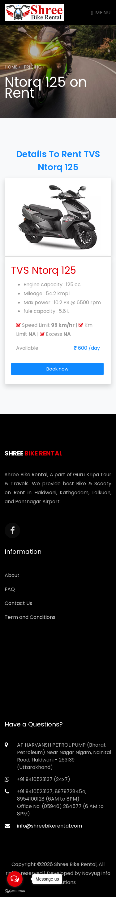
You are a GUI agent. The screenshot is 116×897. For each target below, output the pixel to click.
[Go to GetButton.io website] (15, 891)
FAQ (10, 589)
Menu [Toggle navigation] (101, 12)
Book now (57, 369)
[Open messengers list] (15, 879)
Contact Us (18, 603)
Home (12, 67)
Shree (33, 453)
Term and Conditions (30, 617)
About (12, 575)
